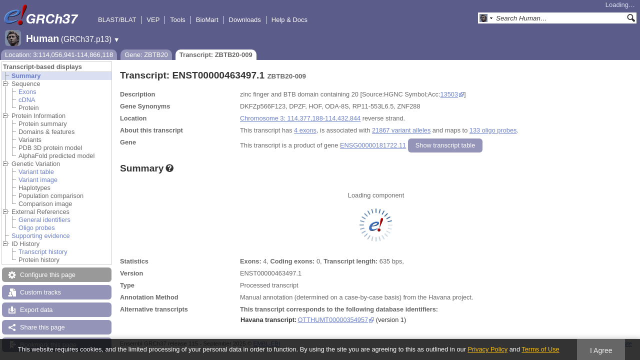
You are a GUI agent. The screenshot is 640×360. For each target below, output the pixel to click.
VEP (153, 20)
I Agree (601, 350)
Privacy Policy (488, 349)
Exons (27, 92)
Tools (177, 20)
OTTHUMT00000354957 (333, 320)
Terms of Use (540, 349)
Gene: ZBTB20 (146, 54)
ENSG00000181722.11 (373, 145)
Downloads (245, 20)
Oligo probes (36, 228)
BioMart (207, 20)
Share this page (42, 327)
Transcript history (43, 252)
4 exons (305, 130)
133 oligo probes (493, 130)
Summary (26, 76)
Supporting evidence (41, 236)
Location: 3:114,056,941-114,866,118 (59, 54)
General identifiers (44, 220)
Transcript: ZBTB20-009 (216, 54)
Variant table (36, 172)
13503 (449, 94)
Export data (36, 310)
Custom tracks (40, 292)
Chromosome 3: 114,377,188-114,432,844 (300, 118)
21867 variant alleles (401, 130)
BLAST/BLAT (117, 20)
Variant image (38, 180)
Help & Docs (290, 20)
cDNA (26, 100)
